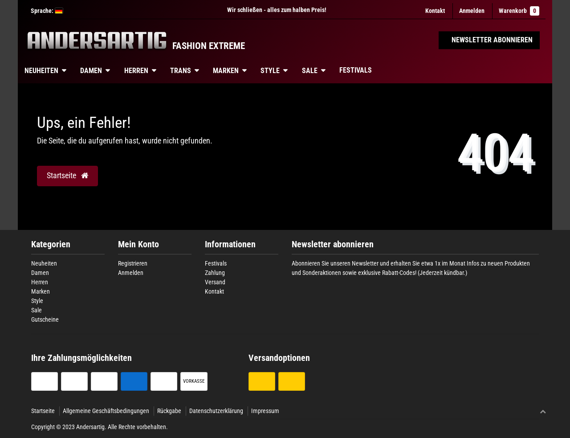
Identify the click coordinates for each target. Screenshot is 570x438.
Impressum (265, 410)
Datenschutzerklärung (216, 410)
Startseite (43, 410)
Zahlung (215, 272)
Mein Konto (138, 244)
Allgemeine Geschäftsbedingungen (106, 410)
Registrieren (132, 263)
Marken (226, 70)
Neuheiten (41, 70)
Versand (215, 282)
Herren (136, 70)
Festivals (355, 70)
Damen (91, 70)
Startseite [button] (67, 175)
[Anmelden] (472, 11)
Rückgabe (169, 410)
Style (270, 70)
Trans (180, 70)
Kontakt (435, 10)
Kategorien (50, 244)
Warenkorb (519, 11)
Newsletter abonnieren (333, 244)
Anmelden (130, 272)
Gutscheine (45, 319)
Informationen (230, 244)
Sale (310, 70)
